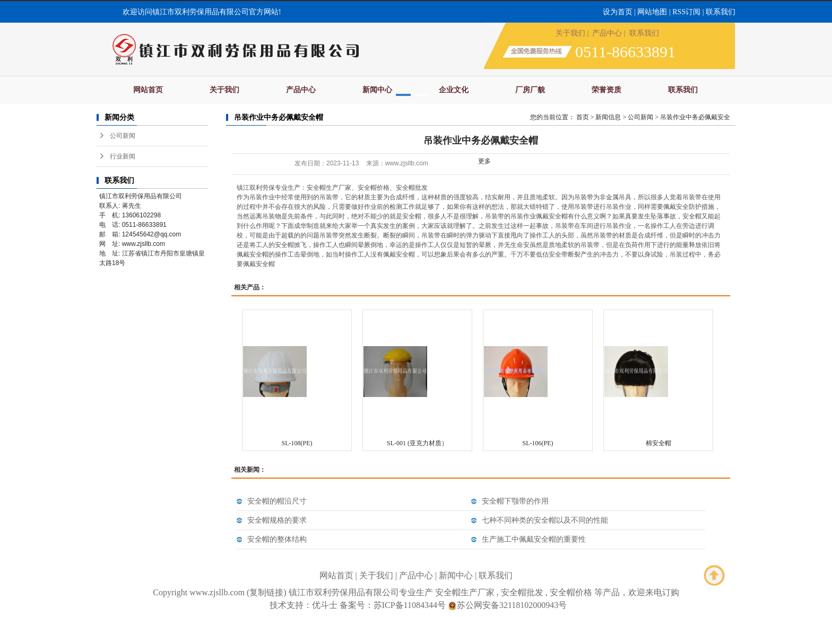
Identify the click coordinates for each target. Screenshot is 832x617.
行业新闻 (122, 156)
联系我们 (720, 12)
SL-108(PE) (297, 443)
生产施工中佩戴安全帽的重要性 (534, 539)
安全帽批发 (522, 592)
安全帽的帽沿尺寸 (277, 501)
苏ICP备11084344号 (410, 605)
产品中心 (607, 33)
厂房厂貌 (530, 90)
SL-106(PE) (538, 443)
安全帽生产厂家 (465, 592)
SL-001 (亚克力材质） (417, 443)
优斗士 (324, 605)
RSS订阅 (686, 12)
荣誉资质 (606, 90)
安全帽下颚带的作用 (515, 501)
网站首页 (148, 90)
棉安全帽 (658, 443)
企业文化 (454, 90)
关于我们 (570, 33)
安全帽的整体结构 (277, 539)
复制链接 (266, 592)
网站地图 (652, 12)
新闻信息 (608, 117)
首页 (582, 117)
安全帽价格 (571, 592)
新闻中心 (377, 90)
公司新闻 (122, 135)
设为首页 (617, 12)
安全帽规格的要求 (277, 520)
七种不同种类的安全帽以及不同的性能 (545, 520)
